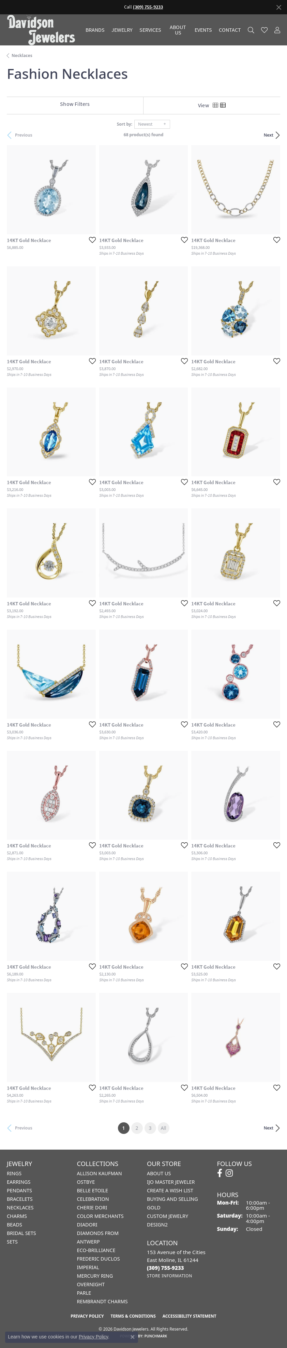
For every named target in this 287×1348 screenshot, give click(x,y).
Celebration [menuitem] (93, 1199)
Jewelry (122, 30)
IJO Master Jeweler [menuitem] (171, 1182)
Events (203, 30)
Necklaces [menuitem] (20, 1207)
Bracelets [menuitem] (20, 1199)
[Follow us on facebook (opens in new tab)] (219, 1173)
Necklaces (22, 55)
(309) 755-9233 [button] (148, 7)
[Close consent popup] (133, 1337)
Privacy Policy (87, 1316)
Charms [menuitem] (17, 1216)
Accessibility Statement (189, 1316)
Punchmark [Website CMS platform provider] (156, 1336)
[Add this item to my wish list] (90, 239)
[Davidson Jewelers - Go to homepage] (42, 29)
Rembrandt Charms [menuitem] (102, 1301)
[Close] (278, 7)
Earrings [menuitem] (18, 1182)
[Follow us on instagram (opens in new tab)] (229, 1173)
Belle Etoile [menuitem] (92, 1190)
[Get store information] (169, 1276)
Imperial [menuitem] (88, 1267)
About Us (178, 30)
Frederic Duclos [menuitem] (98, 1258)
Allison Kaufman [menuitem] (99, 1173)
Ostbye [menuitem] (86, 1182)
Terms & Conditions (132, 1316)
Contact (230, 30)
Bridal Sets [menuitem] (21, 1233)
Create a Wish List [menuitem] (170, 1190)
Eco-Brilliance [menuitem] (96, 1250)
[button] (251, 30)
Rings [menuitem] (14, 1173)
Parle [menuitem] (84, 1293)
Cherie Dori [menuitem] (92, 1207)
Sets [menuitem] (12, 1241)
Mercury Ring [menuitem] (95, 1276)
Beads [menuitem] (14, 1224)
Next (268, 135)
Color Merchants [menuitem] (100, 1216)
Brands (95, 30)
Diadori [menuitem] (87, 1224)
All (163, 1128)
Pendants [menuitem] (19, 1190)
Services (150, 30)
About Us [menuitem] (159, 1173)
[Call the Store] (165, 1267)
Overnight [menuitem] (91, 1284)
